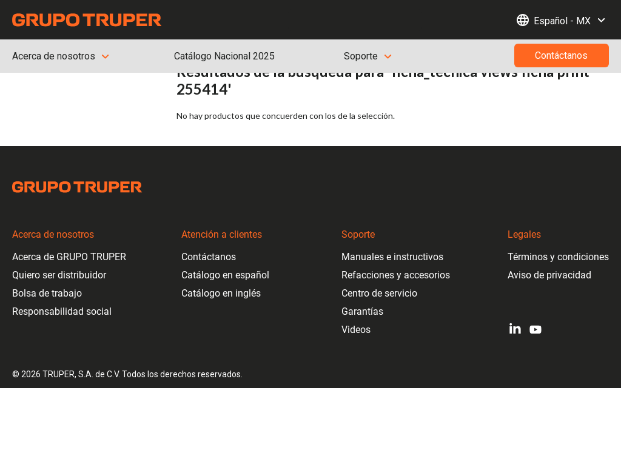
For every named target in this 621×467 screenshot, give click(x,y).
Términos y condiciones (558, 257)
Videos (356, 329)
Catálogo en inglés (221, 293)
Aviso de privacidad (549, 275)
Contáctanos (208, 257)
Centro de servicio (379, 293)
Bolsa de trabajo (47, 293)
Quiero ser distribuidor (59, 275)
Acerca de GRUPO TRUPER (69, 257)
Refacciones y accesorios (395, 275)
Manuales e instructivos (392, 257)
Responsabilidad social (62, 311)
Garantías (362, 311)
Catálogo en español (225, 275)
